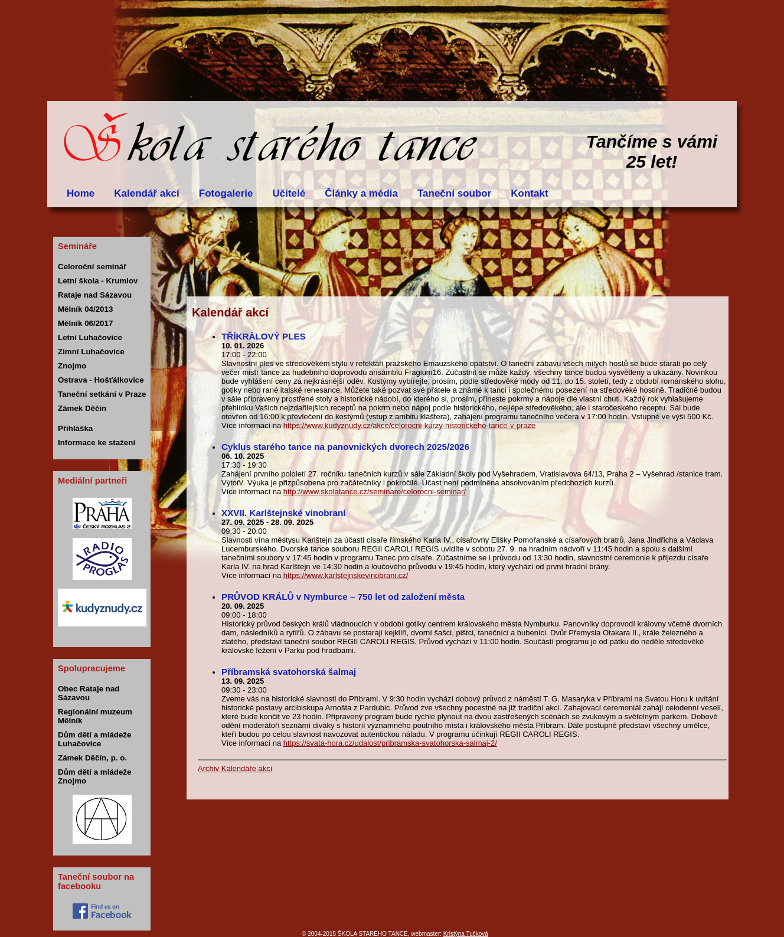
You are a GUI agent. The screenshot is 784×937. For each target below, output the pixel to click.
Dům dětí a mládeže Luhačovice (94, 739)
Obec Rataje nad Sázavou (88, 693)
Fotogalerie (226, 193)
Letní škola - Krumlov (98, 280)
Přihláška (75, 428)
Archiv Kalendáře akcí (235, 768)
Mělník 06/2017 (85, 323)
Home (80, 193)
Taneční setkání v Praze (102, 394)
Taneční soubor (454, 193)
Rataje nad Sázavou (95, 294)
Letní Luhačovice (90, 337)
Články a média (361, 193)
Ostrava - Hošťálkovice (101, 380)
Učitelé (288, 193)
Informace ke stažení (96, 442)
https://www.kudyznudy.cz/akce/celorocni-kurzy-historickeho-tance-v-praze (409, 425)
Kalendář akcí (146, 193)
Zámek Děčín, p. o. (92, 757)
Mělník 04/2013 (85, 309)
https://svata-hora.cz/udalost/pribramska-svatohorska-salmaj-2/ (390, 743)
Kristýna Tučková (465, 934)
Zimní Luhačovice (91, 351)
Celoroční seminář (92, 266)
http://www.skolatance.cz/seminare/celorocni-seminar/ (374, 491)
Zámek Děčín (82, 408)
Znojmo (72, 365)
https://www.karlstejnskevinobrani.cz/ (346, 575)
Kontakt (529, 193)
